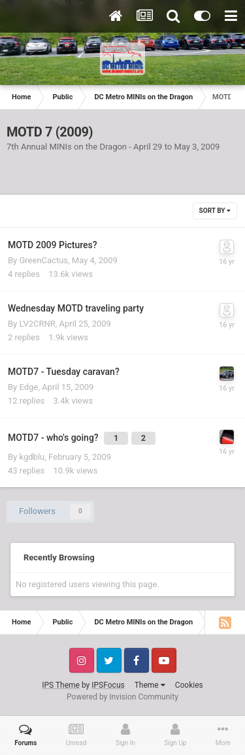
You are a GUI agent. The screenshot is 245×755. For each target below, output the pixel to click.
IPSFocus (107, 685)
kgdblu (31, 457)
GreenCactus (43, 260)
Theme (150, 685)
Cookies (189, 685)
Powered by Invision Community (122, 696)
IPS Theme (61, 685)
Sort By (215, 210)
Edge (28, 387)
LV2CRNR (37, 324)
